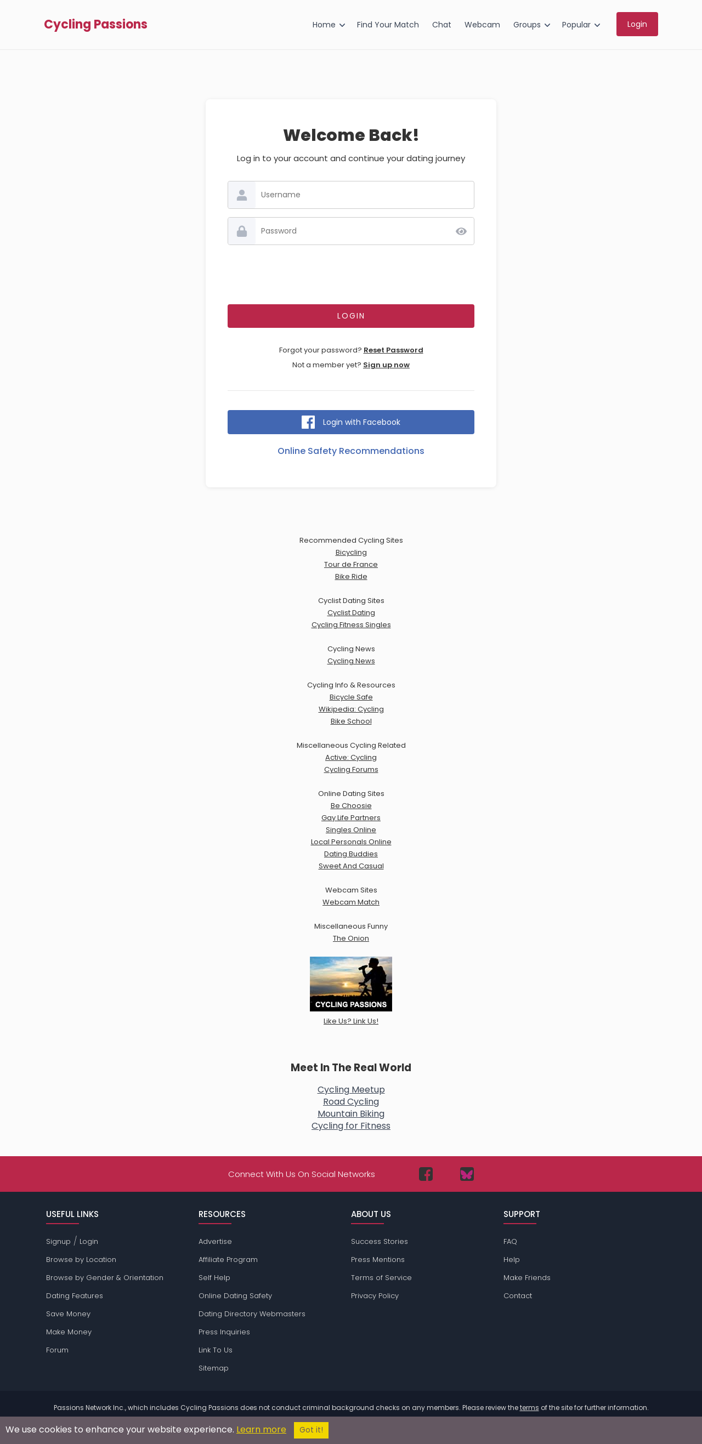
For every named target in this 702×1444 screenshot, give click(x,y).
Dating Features (74, 1295)
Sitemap (214, 1368)
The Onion (351, 938)
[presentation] (351, 274)
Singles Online (351, 830)
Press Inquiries (224, 1332)
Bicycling (351, 552)
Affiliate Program (228, 1259)
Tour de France (351, 564)
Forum (57, 1350)
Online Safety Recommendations (351, 451)
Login (89, 1241)
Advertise (215, 1241)
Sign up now (386, 365)
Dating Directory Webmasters (252, 1314)
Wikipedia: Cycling (351, 709)
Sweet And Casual (351, 866)
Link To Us (216, 1350)
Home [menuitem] (324, 24)
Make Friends (527, 1277)
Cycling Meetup (351, 1089)
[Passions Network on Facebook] (426, 1174)
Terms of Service (381, 1277)
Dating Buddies (351, 854)
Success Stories (379, 1241)
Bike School (351, 721)
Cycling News (351, 661)
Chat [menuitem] (441, 24)
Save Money (68, 1314)
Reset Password (393, 350)
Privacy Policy (375, 1295)
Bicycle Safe (351, 697)
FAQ (510, 1241)
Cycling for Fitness (351, 1125)
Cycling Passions (96, 24)
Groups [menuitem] (527, 24)
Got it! (311, 1430)
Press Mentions (378, 1259)
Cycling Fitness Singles (351, 624)
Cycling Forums (351, 769)
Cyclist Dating (351, 612)
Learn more (261, 1429)
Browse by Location (81, 1259)
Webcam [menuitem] (482, 24)
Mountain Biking (351, 1113)
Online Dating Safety (235, 1295)
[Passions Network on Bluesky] (467, 1174)
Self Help (214, 1277)
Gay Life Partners (351, 817)
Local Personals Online (351, 842)
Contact (517, 1295)
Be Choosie (351, 805)
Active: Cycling (351, 757)
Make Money (69, 1332)
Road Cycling (351, 1101)
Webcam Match (351, 902)
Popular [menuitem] (576, 24)
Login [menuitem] (637, 24)
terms (529, 1407)
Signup (58, 1241)
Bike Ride (351, 576)
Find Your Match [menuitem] (388, 24)
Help (511, 1259)
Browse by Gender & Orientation (104, 1277)
